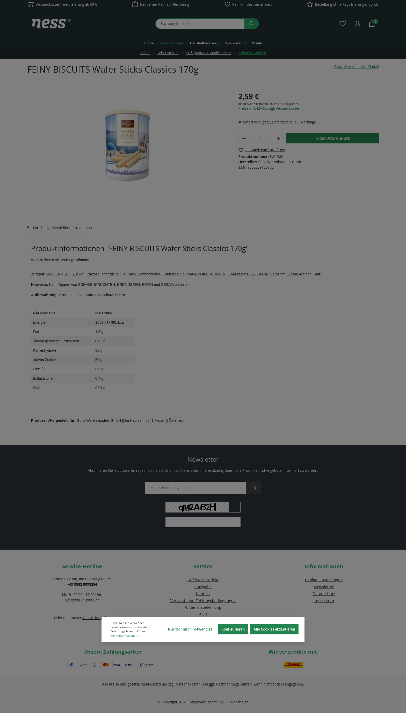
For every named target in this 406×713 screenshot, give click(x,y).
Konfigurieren (233, 629)
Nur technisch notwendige (190, 629)
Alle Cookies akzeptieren (274, 629)
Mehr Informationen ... (125, 636)
